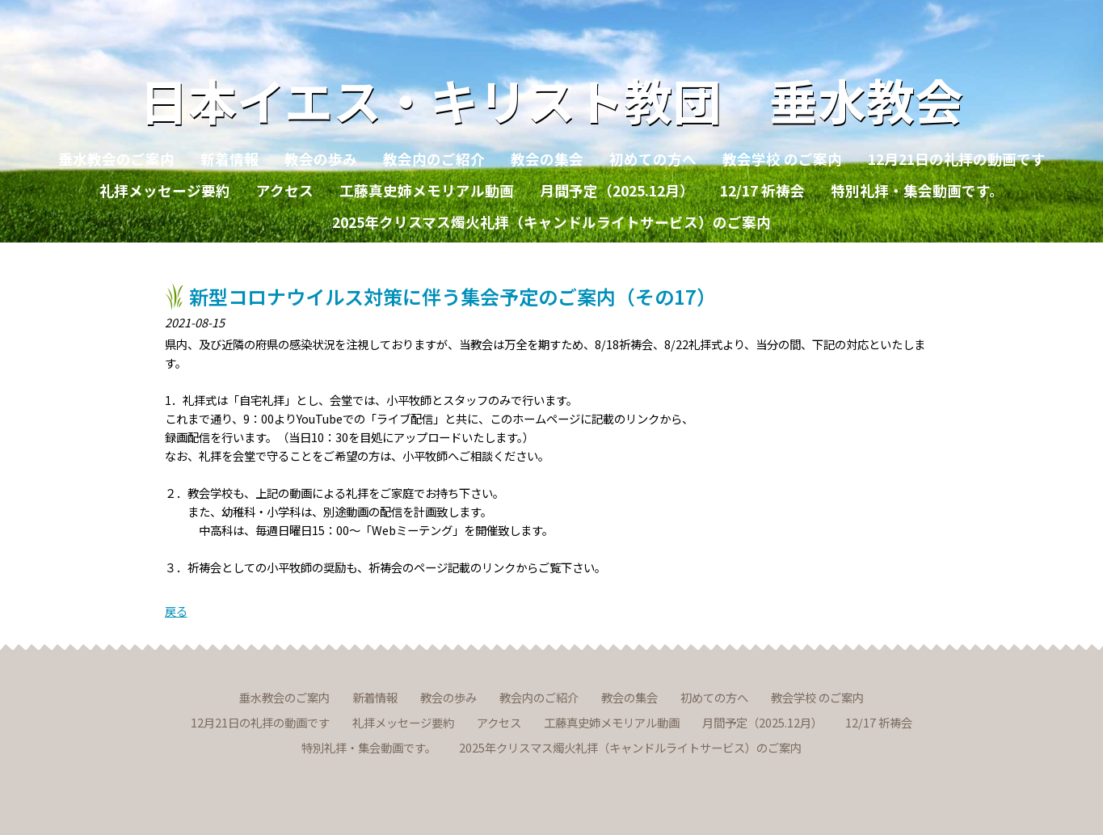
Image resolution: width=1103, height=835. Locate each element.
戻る (176, 610)
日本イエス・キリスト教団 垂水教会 (551, 99)
